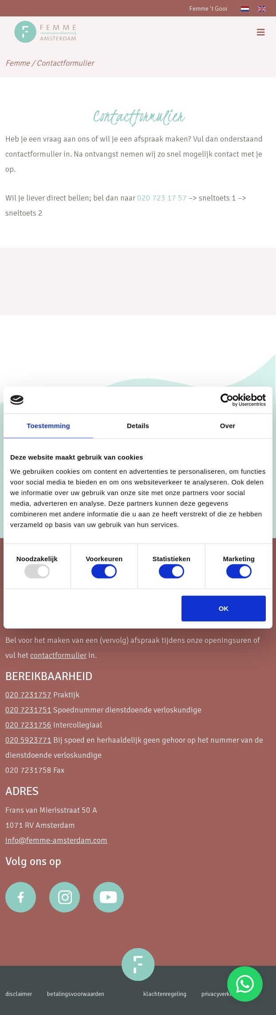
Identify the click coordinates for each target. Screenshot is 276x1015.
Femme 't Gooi (208, 8)
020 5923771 (28, 740)
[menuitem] (245, 8)
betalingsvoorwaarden (75, 994)
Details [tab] (138, 425)
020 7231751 (28, 710)
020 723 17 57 (162, 198)
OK (224, 608)
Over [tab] (228, 425)
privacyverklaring (222, 994)
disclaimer (18, 994)
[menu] (260, 32)
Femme (17, 63)
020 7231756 (28, 725)
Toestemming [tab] (48, 425)
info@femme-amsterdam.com (56, 840)
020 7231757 (28, 695)
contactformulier (58, 655)
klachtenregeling (164, 994)
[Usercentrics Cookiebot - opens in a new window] (227, 400)
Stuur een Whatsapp (245, 984)
